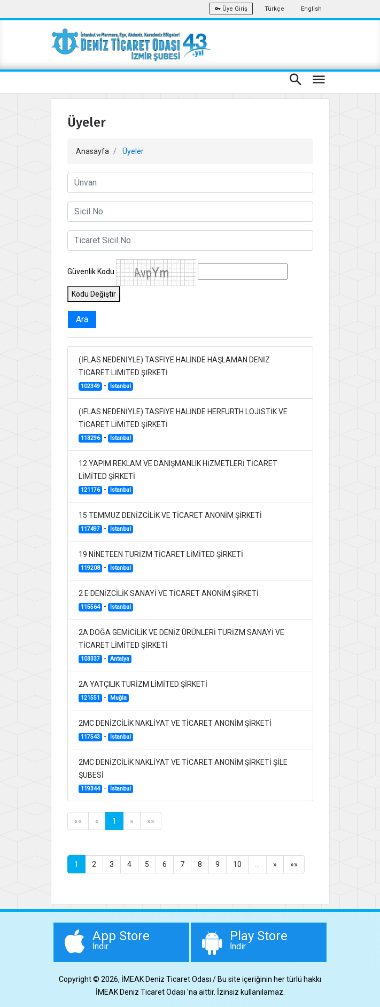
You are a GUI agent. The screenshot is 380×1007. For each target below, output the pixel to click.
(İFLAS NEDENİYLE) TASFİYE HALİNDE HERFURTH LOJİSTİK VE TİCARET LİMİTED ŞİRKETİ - (183, 425)
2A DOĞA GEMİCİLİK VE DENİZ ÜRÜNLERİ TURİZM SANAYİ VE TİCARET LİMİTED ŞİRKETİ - (181, 645)
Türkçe (274, 8)
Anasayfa (92, 151)
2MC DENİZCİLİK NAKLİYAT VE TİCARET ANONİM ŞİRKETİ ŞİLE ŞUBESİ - (183, 775)
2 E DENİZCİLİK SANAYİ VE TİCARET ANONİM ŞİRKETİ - (169, 600)
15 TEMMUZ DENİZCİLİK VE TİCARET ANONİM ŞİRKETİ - (170, 522)
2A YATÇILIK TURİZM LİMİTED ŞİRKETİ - (143, 691)
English (311, 8)
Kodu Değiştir (94, 294)
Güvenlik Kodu (90, 271)
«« (78, 821)
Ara (82, 319)
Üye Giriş (231, 8)
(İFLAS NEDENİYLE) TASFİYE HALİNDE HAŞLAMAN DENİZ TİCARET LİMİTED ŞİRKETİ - (174, 373)
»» (150, 821)
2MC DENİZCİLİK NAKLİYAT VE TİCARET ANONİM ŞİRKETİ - (175, 730)
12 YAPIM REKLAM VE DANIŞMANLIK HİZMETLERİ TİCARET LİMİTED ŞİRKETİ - (178, 476)
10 (237, 864)
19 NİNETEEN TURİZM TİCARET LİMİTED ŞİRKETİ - (161, 561)
